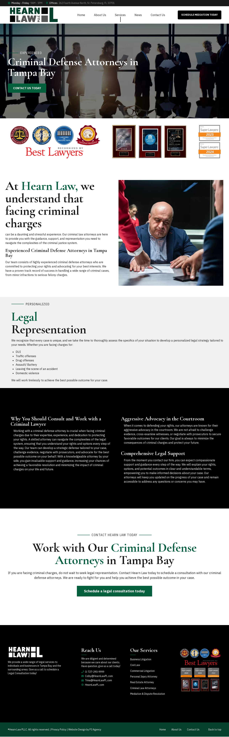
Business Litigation (140, 659)
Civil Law (135, 665)
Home (81, 15)
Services (120, 15)
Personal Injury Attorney (143, 676)
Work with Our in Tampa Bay (114, 553)
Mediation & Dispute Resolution (147, 693)
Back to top (214, 729)
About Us (100, 15)
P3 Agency (95, 729)
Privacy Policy (59, 729)
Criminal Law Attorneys (143, 688)
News (138, 15)
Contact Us (158, 15)
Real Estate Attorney (142, 682)
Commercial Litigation (142, 671)
